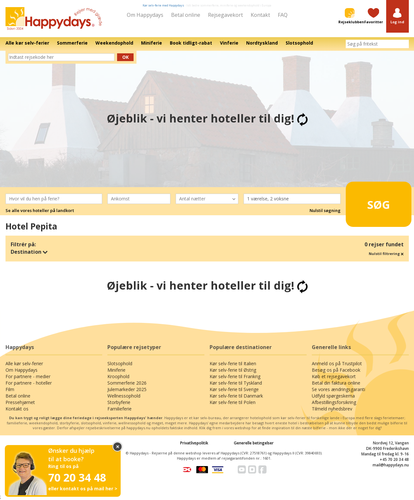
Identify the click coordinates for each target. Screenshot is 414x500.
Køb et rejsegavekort (334, 376)
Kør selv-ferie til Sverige (234, 389)
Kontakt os (16, 409)
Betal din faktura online (336, 383)
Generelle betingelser (254, 443)
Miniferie (116, 370)
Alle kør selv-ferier (24, 363)
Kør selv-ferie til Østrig (233, 370)
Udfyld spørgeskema (333, 396)
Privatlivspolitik (194, 443)
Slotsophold (119, 363)
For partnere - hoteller (28, 383)
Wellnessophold (123, 396)
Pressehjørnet (20, 402)
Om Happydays (145, 14)
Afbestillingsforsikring (334, 402)
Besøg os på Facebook (336, 370)
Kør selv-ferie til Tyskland (236, 383)
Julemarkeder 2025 (127, 389)
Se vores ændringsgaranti (338, 389)
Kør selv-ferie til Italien (233, 363)
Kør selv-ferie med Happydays (163, 5)
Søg (368, 201)
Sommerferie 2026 (127, 383)
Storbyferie (118, 402)
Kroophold (118, 376)
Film (9, 389)
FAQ (283, 14)
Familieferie (119, 409)
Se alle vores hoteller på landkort (39, 210)
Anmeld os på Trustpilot (337, 363)
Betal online (185, 14)
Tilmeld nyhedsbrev (332, 409)
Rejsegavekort (225, 14)
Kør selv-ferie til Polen (233, 402)
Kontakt (260, 14)
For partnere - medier (27, 376)
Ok (125, 57)
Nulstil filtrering (386, 253)
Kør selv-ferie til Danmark (236, 396)
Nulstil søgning (325, 210)
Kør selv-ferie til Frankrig (235, 376)
